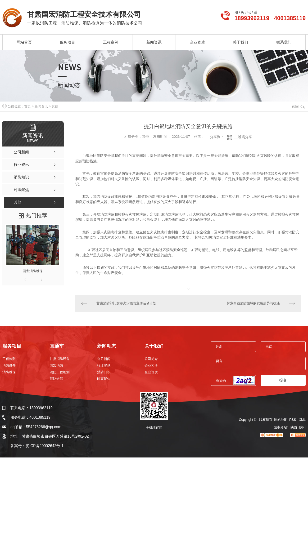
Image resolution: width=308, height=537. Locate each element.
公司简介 (151, 359)
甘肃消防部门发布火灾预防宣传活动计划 (126, 303)
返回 (298, 106)
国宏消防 (56, 365)
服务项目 (67, 42)
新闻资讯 (154, 42)
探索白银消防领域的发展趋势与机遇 (253, 303)
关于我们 (240, 42)
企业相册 (151, 365)
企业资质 (197, 42)
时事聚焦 (103, 379)
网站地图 (280, 420)
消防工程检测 (60, 372)
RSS (293, 420)
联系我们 (283, 42)
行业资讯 (103, 365)
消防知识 (103, 372)
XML (302, 420)
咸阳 (302, 427)
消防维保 (9, 372)
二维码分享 (243, 137)
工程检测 (9, 359)
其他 (55, 106)
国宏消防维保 (33, 271)
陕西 (293, 427)
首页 (27, 106)
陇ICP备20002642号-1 (44, 446)
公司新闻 (103, 359)
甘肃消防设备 (60, 359)
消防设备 (9, 365)
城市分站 (280, 427)
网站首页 (24, 42)
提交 (283, 380)
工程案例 (110, 42)
